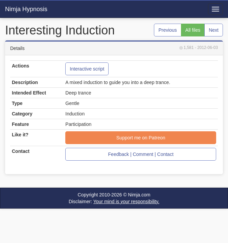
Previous (167, 30)
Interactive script (87, 69)
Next (214, 30)
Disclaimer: (114, 201)
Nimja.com (139, 194)
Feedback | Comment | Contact (141, 154)
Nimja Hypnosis (26, 9)
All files (192, 30)
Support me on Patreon (140, 137)
